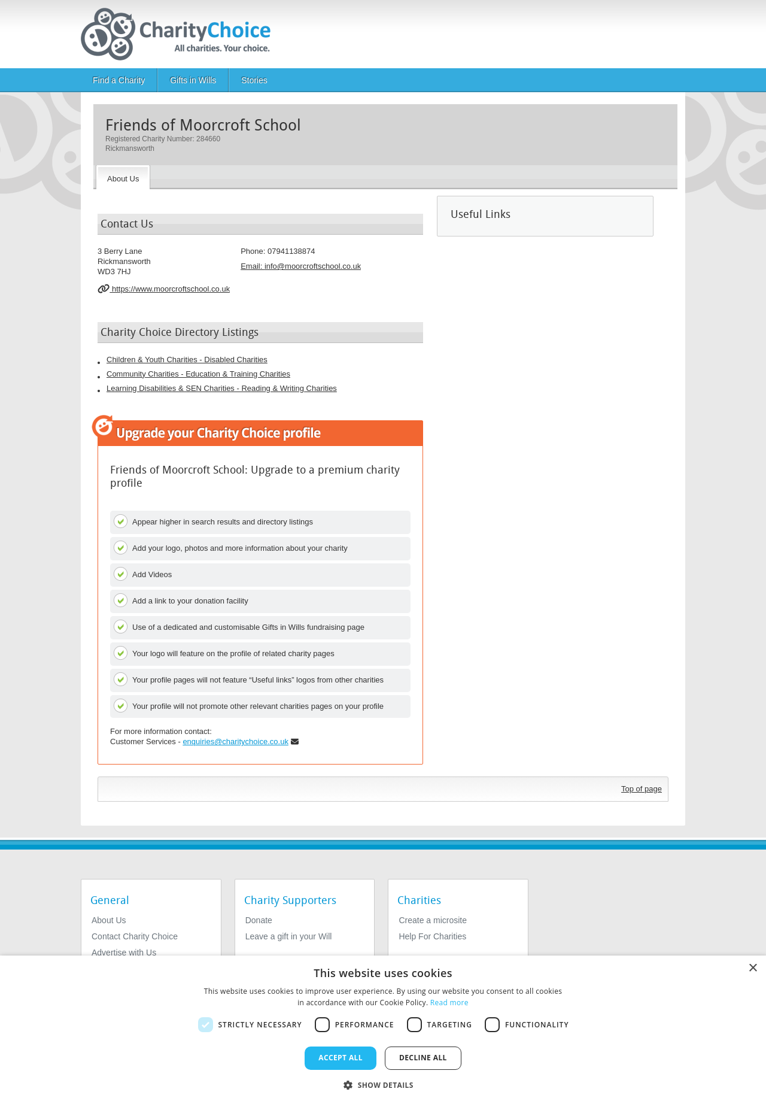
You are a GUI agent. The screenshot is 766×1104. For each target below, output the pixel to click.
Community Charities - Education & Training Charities (198, 373)
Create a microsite (433, 920)
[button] (383, 1084)
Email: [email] (301, 266)
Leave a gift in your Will (288, 936)
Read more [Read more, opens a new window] (449, 1002)
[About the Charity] (123, 177)
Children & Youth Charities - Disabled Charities (187, 359)
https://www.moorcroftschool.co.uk (164, 288)
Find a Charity (119, 80)
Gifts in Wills (193, 80)
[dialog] (383, 1030)
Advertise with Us (124, 952)
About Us (109, 920)
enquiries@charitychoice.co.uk (235, 741)
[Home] (180, 34)
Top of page (641, 788)
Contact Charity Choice (135, 936)
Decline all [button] (423, 1058)
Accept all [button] (340, 1058)
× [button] (752, 968)
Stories (254, 80)
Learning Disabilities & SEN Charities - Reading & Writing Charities (222, 388)
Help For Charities (432, 936)
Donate (258, 920)
